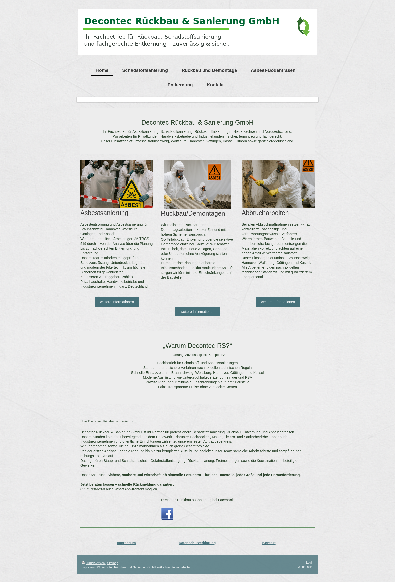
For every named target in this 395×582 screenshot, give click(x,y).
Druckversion (94, 563)
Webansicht (305, 567)
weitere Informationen (117, 302)
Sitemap (112, 563)
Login (309, 562)
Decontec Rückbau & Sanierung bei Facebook (197, 500)
